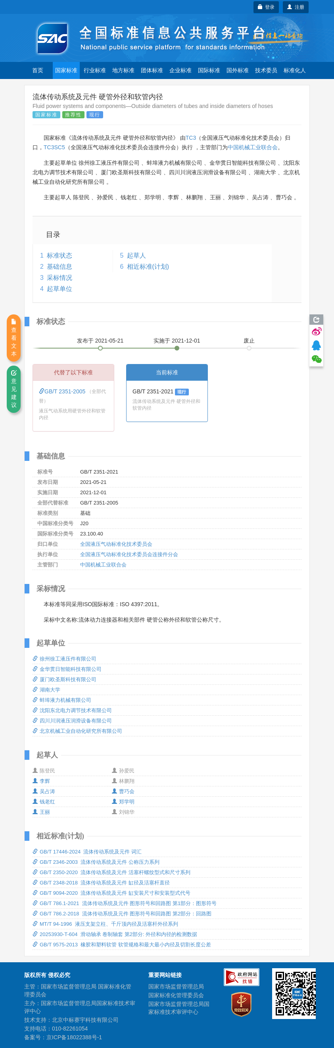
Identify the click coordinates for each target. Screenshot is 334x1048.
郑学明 (123, 802)
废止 (249, 340)
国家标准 (66, 70)
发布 (100, 340)
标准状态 (59, 255)
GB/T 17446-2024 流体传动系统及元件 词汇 (87, 852)
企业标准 (180, 70)
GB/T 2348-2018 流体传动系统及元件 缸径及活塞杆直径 (101, 883)
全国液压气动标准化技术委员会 (116, 544)
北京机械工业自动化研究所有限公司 (77, 731)
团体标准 (152, 70)
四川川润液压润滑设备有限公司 (72, 721)
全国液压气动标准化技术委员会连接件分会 (129, 554)
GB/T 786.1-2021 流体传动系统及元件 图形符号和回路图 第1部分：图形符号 (125, 903)
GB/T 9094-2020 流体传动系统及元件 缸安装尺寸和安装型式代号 (111, 893)
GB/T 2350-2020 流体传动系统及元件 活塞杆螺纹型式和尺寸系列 (111, 872)
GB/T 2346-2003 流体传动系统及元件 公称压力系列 (96, 862)
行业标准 (95, 70)
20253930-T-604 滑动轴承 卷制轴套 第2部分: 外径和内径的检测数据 (115, 934)
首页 (37, 70)
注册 (295, 7)
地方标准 (123, 70)
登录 (266, 7)
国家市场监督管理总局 (176, 986)
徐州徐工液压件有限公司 (64, 659)
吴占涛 (44, 791)
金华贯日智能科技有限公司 (67, 669)
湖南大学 (46, 690)
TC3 (191, 138)
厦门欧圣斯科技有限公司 (64, 679)
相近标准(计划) (148, 266)
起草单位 (59, 288)
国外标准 (238, 70)
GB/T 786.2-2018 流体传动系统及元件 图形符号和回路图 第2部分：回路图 (122, 914)
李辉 (41, 781)
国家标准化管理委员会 (176, 995)
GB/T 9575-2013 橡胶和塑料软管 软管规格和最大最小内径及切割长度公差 (122, 945)
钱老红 (44, 802)
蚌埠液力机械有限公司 (62, 700)
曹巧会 (123, 791)
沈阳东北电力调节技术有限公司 (72, 710)
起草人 (136, 255)
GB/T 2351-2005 (63, 391)
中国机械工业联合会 (253, 147)
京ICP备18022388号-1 (74, 1037)
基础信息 (59, 266)
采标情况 (59, 277)
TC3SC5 (54, 147)
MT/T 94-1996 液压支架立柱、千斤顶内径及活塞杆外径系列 (105, 924)
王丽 (41, 812)
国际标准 (209, 70)
